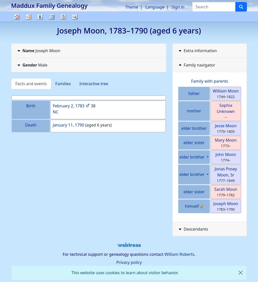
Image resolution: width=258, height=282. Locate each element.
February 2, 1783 (68, 106)
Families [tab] (63, 83)
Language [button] (154, 7)
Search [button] (75, 17)
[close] (241, 273)
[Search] (241, 7)
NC (55, 112)
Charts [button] (28, 17)
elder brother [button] (192, 157)
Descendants (193, 229)
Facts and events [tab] (31, 83)
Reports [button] (63, 17)
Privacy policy (129, 262)
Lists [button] (40, 17)
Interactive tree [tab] (93, 83)
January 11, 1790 (68, 125)
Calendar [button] (51, 17)
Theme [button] (131, 7)
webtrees (129, 245)
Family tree (17, 21)
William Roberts (179, 254)
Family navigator (196, 65)
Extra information (197, 51)
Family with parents (209, 81)
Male (31, 65)
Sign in (178, 7)
